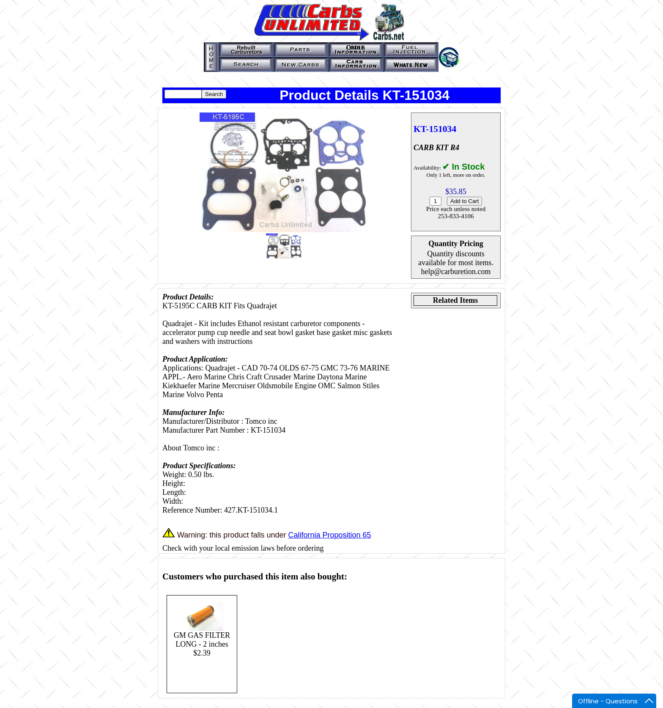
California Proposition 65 (329, 535)
